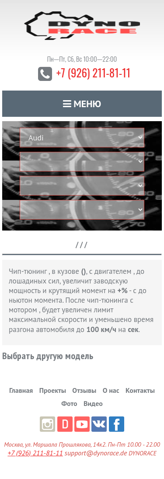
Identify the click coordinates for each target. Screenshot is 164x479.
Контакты (140, 390)
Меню (82, 104)
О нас (111, 390)
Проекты (52, 390)
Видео (93, 403)
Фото (69, 403)
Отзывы (84, 390)
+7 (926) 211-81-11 (93, 72)
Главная (21, 390)
